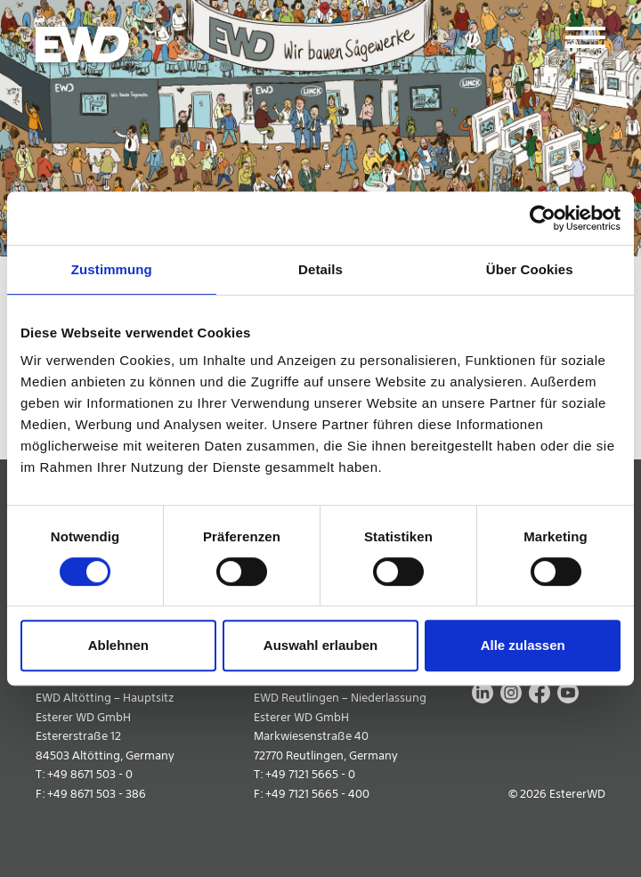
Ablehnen (118, 645)
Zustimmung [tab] (111, 269)
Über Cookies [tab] (529, 269)
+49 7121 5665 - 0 (310, 774)
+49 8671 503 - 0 (90, 774)
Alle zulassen (523, 645)
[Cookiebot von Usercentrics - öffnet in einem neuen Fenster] (543, 218)
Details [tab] (320, 269)
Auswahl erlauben (320, 645)
